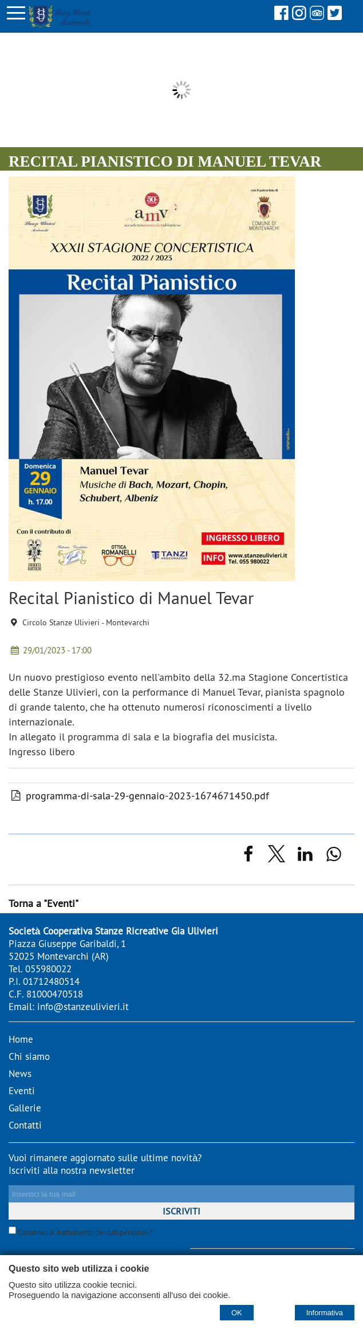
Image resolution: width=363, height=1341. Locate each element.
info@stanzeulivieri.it (83, 1006)
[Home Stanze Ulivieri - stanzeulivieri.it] (57, 15)
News (20, 1073)
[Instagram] (299, 16)
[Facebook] (281, 16)
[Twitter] (335, 16)
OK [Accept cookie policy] (236, 1312)
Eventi (22, 1090)
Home (21, 1039)
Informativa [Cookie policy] (324, 1312)
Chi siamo (29, 1056)
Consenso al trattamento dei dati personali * (81, 1232)
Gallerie (25, 1108)
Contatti (25, 1125)
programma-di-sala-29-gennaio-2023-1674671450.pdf (139, 795)
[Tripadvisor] (317, 16)
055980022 (48, 969)
